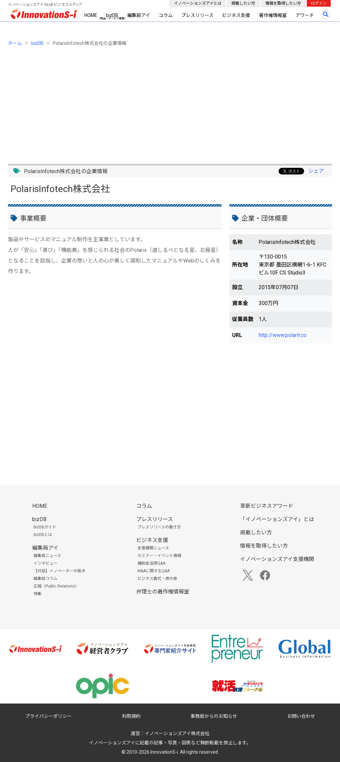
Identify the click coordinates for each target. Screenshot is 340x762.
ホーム (15, 43)
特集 (38, 594)
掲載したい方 (243, 3)
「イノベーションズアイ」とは (277, 519)
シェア (316, 171)
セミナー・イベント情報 (159, 555)
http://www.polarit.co (282, 335)
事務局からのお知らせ (214, 716)
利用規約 (131, 716)
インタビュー (45, 563)
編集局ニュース (47, 555)
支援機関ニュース (153, 548)
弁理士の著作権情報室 (162, 592)
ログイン (319, 3)
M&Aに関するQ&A (153, 571)
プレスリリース (197, 15)
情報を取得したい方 (283, 3)
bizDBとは (43, 534)
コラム (166, 15)
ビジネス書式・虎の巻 (157, 578)
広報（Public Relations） (56, 586)
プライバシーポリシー (48, 716)
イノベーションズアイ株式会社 (177, 733)
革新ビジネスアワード (266, 506)
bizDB (112, 15)
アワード (305, 15)
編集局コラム (45, 578)
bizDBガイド (45, 527)
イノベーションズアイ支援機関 (277, 559)
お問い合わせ (301, 716)
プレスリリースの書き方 (159, 527)
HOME (90, 15)
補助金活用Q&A (151, 563)
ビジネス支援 (236, 15)
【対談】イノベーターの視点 (59, 571)
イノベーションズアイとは (197, 3)
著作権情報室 (273, 15)
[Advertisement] (170, 101)
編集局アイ (138, 15)
